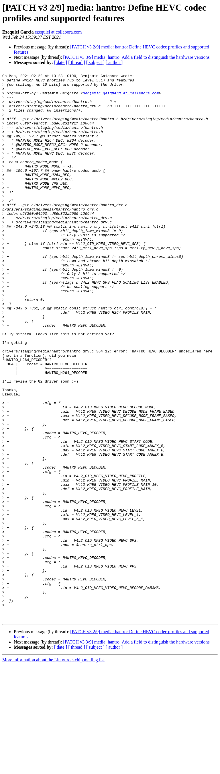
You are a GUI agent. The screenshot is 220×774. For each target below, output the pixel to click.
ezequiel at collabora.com (58, 32)
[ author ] (114, 62)
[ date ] (60, 62)
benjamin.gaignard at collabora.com (121, 97)
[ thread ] (76, 62)
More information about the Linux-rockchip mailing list (53, 769)
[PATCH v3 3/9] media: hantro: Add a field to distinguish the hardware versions (136, 57)
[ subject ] (95, 62)
